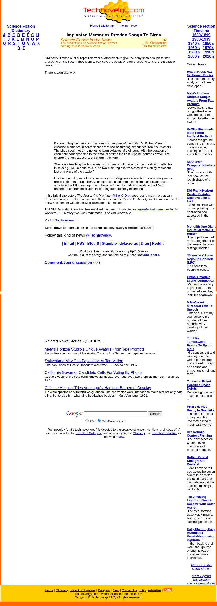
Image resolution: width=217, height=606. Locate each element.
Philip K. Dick (121, 195)
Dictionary (108, 25)
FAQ (142, 590)
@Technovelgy (98, 235)
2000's (194, 56)
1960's (194, 48)
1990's (208, 52)
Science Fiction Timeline (201, 28)
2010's (208, 56)
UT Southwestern (62, 220)
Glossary (139, 433)
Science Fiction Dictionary (21, 28)
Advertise (154, 590)
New (134, 25)
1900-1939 (201, 39)
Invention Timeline (164, 433)
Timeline (123, 25)
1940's (194, 43)
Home (94, 25)
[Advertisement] (20, 125)
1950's (208, 43)
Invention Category (89, 433)
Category (104, 590)
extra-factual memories (153, 209)
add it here (151, 255)
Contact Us (129, 590)
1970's (208, 48)
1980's (194, 52)
